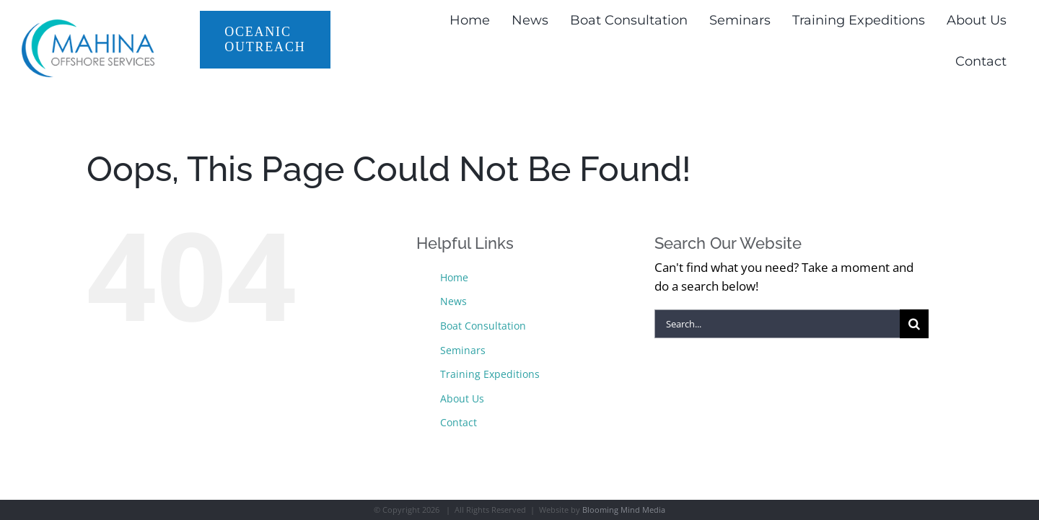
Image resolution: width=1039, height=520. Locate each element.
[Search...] (777, 323)
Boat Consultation (483, 325)
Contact (458, 422)
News (453, 301)
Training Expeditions (490, 374)
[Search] (914, 323)
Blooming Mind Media (623, 509)
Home (454, 277)
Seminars (463, 350)
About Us (462, 398)
